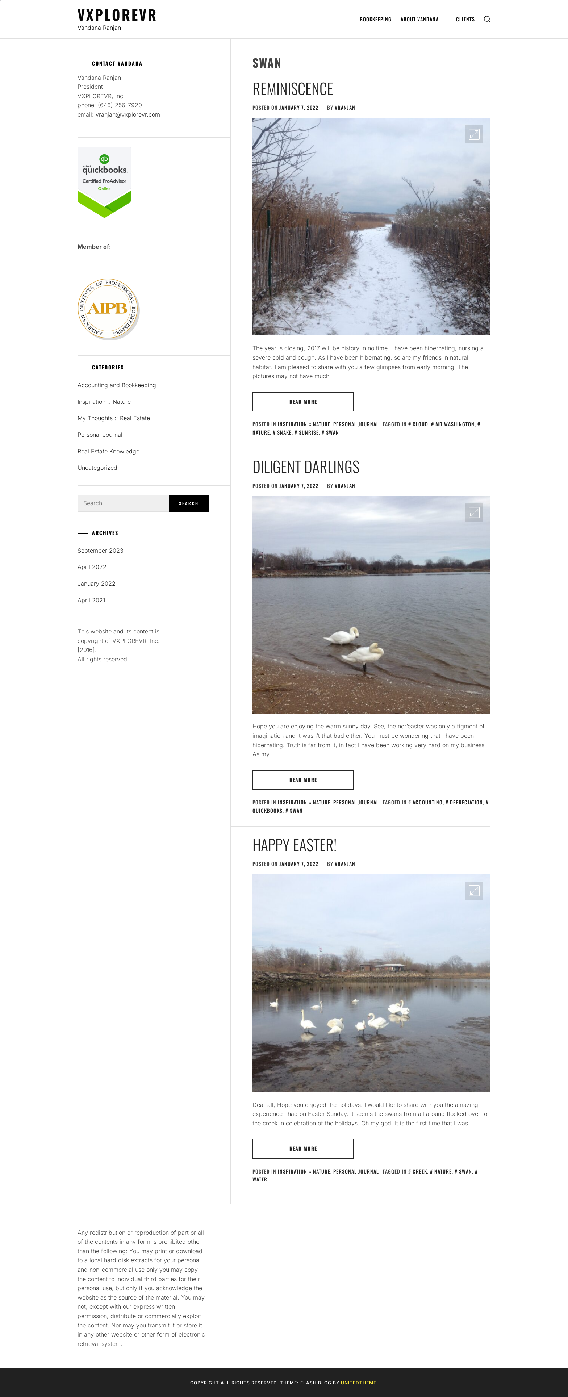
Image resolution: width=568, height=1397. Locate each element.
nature (443, 1171)
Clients (465, 19)
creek (420, 1171)
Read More (303, 401)
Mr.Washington (455, 424)
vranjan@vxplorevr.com (128, 114)
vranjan (345, 107)
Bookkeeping (376, 19)
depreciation (466, 802)
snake (284, 432)
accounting (428, 802)
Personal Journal (356, 424)
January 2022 (97, 583)
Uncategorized (97, 467)
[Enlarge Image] (474, 134)
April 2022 (92, 566)
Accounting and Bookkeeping (117, 385)
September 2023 (101, 550)
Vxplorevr (118, 14)
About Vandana (422, 19)
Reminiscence (292, 88)
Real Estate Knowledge (108, 451)
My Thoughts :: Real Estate (114, 418)
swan (332, 432)
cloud (420, 424)
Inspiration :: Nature (304, 424)
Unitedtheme (358, 1382)
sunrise (309, 432)
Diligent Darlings (305, 466)
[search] (487, 19)
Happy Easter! (294, 844)
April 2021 (91, 600)
